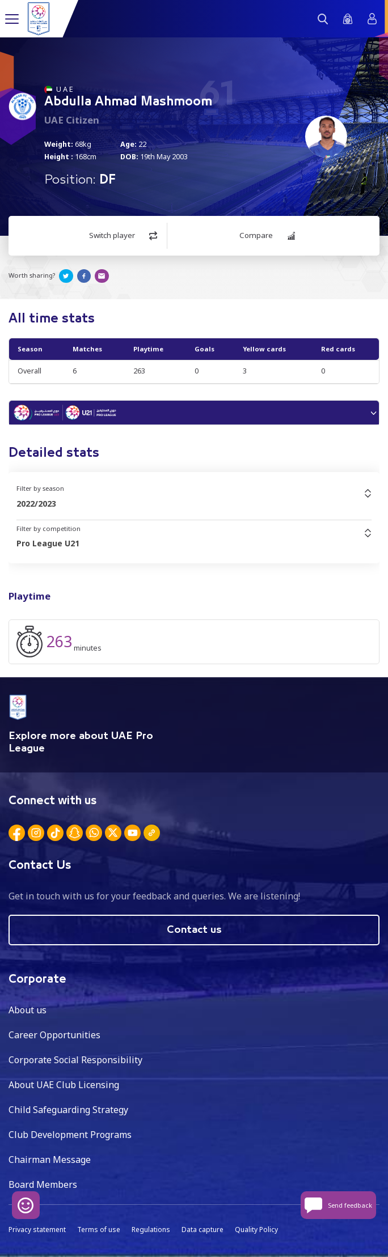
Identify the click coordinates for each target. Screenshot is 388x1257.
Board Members (43, 1184)
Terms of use (98, 1229)
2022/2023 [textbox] (36, 503)
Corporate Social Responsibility (75, 1060)
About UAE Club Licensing (64, 1084)
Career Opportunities (54, 1035)
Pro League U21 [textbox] (47, 543)
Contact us (194, 930)
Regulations (151, 1229)
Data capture (202, 1229)
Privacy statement (37, 1229)
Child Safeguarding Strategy (68, 1109)
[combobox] (194, 504)
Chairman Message (50, 1159)
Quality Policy (256, 1229)
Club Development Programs (70, 1134)
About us (28, 1010)
